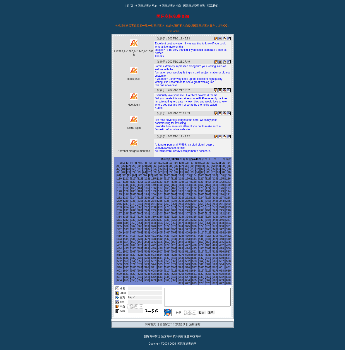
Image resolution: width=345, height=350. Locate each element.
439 (115, 235)
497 (142, 245)
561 (210, 254)
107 (183, 175)
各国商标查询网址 (146, 5)
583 (115, 261)
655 (115, 273)
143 (183, 181)
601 (115, 264)
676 (217, 277)
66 (200, 169)
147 (210, 181)
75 (126, 172)
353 (142, 219)
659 (142, 273)
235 (197, 197)
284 (163, 207)
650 (204, 270)
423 (129, 232)
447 (170, 235)
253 (197, 200)
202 (217, 191)
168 (231, 185)
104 (163, 175)
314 (122, 213)
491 (224, 242)
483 (170, 242)
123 (170, 178)
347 (224, 216)
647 (183, 270)
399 (210, 226)
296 (122, 210)
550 (136, 254)
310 (217, 210)
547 (115, 254)
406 (136, 229)
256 (217, 200)
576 (190, 258)
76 (131, 172)
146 (204, 181)
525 (210, 248)
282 (149, 207)
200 (204, 191)
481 (156, 242)
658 (136, 273)
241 (115, 200)
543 (210, 251)
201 (210, 191)
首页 (207, 159)
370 (136, 223)
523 (197, 248)
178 (176, 188)
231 (170, 197)
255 (210, 200)
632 (204, 267)
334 (136, 216)
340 (176, 216)
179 (183, 188)
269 (183, 204)
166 (217, 185)
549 (129, 254)
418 (217, 229)
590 (163, 261)
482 (163, 242)
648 (190, 270)
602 (122, 264)
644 (163, 270)
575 (183, 258)
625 (156, 267)
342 (190, 216)
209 (142, 194)
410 (163, 229)
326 (204, 213)
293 (224, 207)
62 (179, 169)
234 (190, 197)
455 (224, 235)
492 (231, 242)
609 (170, 264)
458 (122, 239)
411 (170, 229)
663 (170, 273)
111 (210, 175)
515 (142, 248)
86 (184, 172)
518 (163, 248)
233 (183, 197)
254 (204, 200)
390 (149, 226)
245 (142, 200)
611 (183, 264)
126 (190, 178)
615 (210, 264)
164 (204, 185)
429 (170, 232)
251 (183, 200)
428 (163, 232)
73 (115, 172)
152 (122, 185)
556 (176, 254)
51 (120, 169)
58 (157, 169)
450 (190, 235)
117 (129, 178)
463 (156, 239)
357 (170, 219)
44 (205, 166)
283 (156, 207)
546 (231, 251)
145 (197, 181)
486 (190, 242)
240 (231, 197)
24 (221, 162)
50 (115, 169)
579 (210, 258)
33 (147, 166)
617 (224, 264)
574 (176, 258)
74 (120, 172)
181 (197, 188)
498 (149, 245)
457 (115, 239)
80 (152, 172)
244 (136, 200)
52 (126, 169)
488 (204, 242)
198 (190, 191)
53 (131, 169)
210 (149, 194)
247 (156, 200)
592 (176, 261)
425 (142, 232)
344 (204, 216)
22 (210, 162)
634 (217, 267)
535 (156, 251)
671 (224, 273)
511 (115, 248)
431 (183, 232)
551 (142, 254)
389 (142, 226)
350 (122, 219)
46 (216, 166)
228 (149, 197)
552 (149, 254)
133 (115, 181)
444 (149, 235)
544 (217, 251)
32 (141, 166)
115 (115, 178)
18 (189, 162)
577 (197, 258)
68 (210, 169)
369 (129, 223)
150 (231, 181)
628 (176, 267)
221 (224, 194)
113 (224, 175)
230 (163, 197)
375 (170, 223)
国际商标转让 (152, 330)
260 (122, 204)
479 (142, 242)
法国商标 (166, 330)
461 (142, 239)
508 (217, 245)
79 (147, 172)
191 (142, 191)
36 (163, 166)
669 (210, 273)
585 (129, 261)
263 (142, 204)
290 (204, 207)
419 (224, 229)
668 (204, 273)
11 (152, 162)
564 (231, 254)
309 (210, 210)
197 (183, 191)
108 (190, 175)
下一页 (224, 159)
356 (163, 219)
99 (129, 175)
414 (190, 229)
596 (204, 261)
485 (183, 242)
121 (156, 178)
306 (190, 210)
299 (142, 210)
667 (197, 273)
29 (126, 166)
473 (224, 239)
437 (224, 232)
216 (190, 194)
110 (204, 175)
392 (163, 226)
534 (149, 251)
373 (156, 223)
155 (142, 185)
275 (224, 204)
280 (136, 207)
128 (204, 178)
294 (231, 207)
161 (183, 185)
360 (190, 219)
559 (197, 254)
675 (210, 277)
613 (197, 264)
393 (170, 226)
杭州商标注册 (181, 330)
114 (231, 175)
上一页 (215, 159)
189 (129, 191)
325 (197, 213)
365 (224, 219)
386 (122, 226)
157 (156, 185)
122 (163, 178)
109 (197, 175)
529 (115, 251)
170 (122, 188)
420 (231, 229)
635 (224, 267)
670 (217, 273)
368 (122, 223)
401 (224, 226)
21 (205, 162)
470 (204, 239)
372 (149, 223)
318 (149, 213)
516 (149, 248)
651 (210, 270)
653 (224, 270)
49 (231, 166)
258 (231, 200)
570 (149, 258)
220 (217, 194)
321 (170, 213)
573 (170, 258)
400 (217, 226)
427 (156, 232)
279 (129, 207)
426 (149, 232)
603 (129, 264)
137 (142, 181)
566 (122, 258)
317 (142, 213)
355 (156, 219)
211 (156, 194)
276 (231, 204)
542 (204, 251)
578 (204, 258)
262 (136, 204)
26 (231, 162)
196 (176, 191)
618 (231, 264)
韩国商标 (195, 330)
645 (170, 270)
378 (190, 223)
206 (122, 194)
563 (224, 254)
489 (210, 242)
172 (136, 188)
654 (231, 270)
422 (122, 232)
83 (168, 172)
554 (163, 254)
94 (226, 172)
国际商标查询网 (186, 337)
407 (142, 229)
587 (142, 261)
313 (115, 213)
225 (129, 197)
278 (122, 207)
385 (115, 226)
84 (173, 172)
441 (129, 235)
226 (136, 197)
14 (168, 162)
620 (122, 267)
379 (197, 223)
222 (231, 194)
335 (142, 216)
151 (115, 185)
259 (115, 204)
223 (115, 197)
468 (190, 239)
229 (156, 197)
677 (224, 277)
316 (136, 213)
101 (142, 175)
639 (129, 270)
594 (190, 261)
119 (142, 178)
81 (157, 172)
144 (190, 181)
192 (149, 191)
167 (224, 185)
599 (224, 261)
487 (197, 242)
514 (136, 248)
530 (122, 251)
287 (183, 207)
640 (136, 270)
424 (136, 232)
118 (136, 178)
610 (176, 264)
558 (190, 254)
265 (156, 204)
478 (136, 242)
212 (163, 194)
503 (183, 245)
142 (176, 181)
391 (156, 226)
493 (115, 245)
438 (231, 232)
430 (176, 232)
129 (210, 178)
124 (176, 178)
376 (176, 223)
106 (176, 175)
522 (190, 248)
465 (170, 239)
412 (176, 229)
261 (129, 204)
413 (183, 229)
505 (197, 245)
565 (115, 258)
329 (224, 213)
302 (163, 210)
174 (149, 188)
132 (231, 178)
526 (217, 248)
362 (204, 219)
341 (183, 216)
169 (115, 188)
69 (216, 169)
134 (122, 181)
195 (170, 191)
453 (210, 235)
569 (142, 258)
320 (163, 213)
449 (183, 235)
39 (179, 166)
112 (217, 175)
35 (157, 166)
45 (210, 166)
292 (217, 207)
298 (136, 210)
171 (129, 188)
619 (115, 267)
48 (226, 166)
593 (183, 261)
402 (231, 226)
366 (231, 219)
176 (163, 188)
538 (176, 251)
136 (136, 181)
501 (170, 245)
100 (136, 175)
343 (197, 216)
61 (173, 169)
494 (122, 245)
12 (157, 162)
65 (194, 169)
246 (149, 200)
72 (231, 169)
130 (217, 178)
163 (197, 185)
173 (142, 188)
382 (217, 223)
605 (142, 264)
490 (217, 242)
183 (210, 188)
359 (183, 219)
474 (231, 239)
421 (115, 232)
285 (170, 207)
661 (156, 273)
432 (190, 232)
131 (224, 178)
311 (224, 210)
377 (183, 223)
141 (170, 181)
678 (231, 277)
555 (170, 254)
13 (163, 162)
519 (170, 248)
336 (149, 216)
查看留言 (165, 318)
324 (190, 213)
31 (136, 166)
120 (149, 178)
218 (204, 194)
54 (136, 169)
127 (197, 178)
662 (163, 273)
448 (176, 235)
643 (156, 270)
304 (176, 210)
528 (231, 248)
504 (190, 245)
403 (115, 229)
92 (216, 172)
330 (231, 213)
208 (136, 194)
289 (197, 207)
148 (217, 181)
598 (217, 261)
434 (204, 232)
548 (122, 254)
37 (168, 166)
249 (170, 200)
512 (122, 248)
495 (129, 245)
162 (190, 185)
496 (136, 245)
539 (183, 251)
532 (136, 251)
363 (210, 219)
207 (129, 194)
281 (142, 207)
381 (210, 223)
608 (163, 264)
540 (190, 251)
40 (184, 166)
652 (217, 270)
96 (113, 175)
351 (129, 219)
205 (115, 194)
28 (120, 166)
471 (210, 239)
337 (156, 216)
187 (115, 191)
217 (197, 194)
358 (176, 219)
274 (217, 204)
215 (183, 194)
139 (156, 181)
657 (129, 273)
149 (224, 181)
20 (200, 162)
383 (224, 223)
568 (136, 258)
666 (190, 273)
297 (129, 210)
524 (204, 248)
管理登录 (179, 318)
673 (197, 277)
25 (226, 162)
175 (156, 188)
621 (129, 267)
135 (129, 181)
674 (204, 277)
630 (190, 267)
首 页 (130, 5)
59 (163, 169)
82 (163, 172)
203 (224, 191)
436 (217, 232)
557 (183, 254)
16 (179, 162)
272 (204, 204)
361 (197, 219)
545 (224, 251)
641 (142, 270)
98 (124, 175)
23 (216, 162)
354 (149, 219)
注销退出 (194, 318)
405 (129, 229)
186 (231, 188)
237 (210, 197)
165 (210, 185)
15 (173, 162)
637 (115, 270)
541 (197, 251)
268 (176, 204)
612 (190, 264)
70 (221, 169)
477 (129, 242)
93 (221, 172)
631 (197, 267)
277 (115, 207)
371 (142, 223)
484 (176, 242)
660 (149, 273)
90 (205, 172)
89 (200, 172)
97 (119, 175)
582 (231, 258)
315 (129, 213)
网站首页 (150, 318)
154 (136, 185)
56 (147, 169)
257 (224, 200)
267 (170, 204)
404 (122, 229)
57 (152, 169)
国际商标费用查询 (194, 5)
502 (176, 245)
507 (210, 245)
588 (149, 261)
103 (156, 175)
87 (189, 172)
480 (149, 242)
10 (147, 162)
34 (152, 166)
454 (217, 235)
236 (204, 197)
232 (176, 197)
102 (149, 175)
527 (224, 248)
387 (129, 226)
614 (204, 264)
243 (129, 200)
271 (197, 204)
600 (231, 261)
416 (204, 229)
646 (176, 270)
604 (136, 264)
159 (170, 185)
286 (176, 207)
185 (224, 188)
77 (136, 172)
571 (156, 258)
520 (176, 248)
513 (129, 248)
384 (231, 223)
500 (163, 245)
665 (183, 273)
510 (231, 245)
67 (205, 169)
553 (156, 254)
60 (168, 169)
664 (176, 273)
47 (221, 166)
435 (210, 232)
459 (129, 239)
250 (176, 200)
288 (190, 207)
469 (197, 239)
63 (184, 169)
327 (210, 213)
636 (231, 267)
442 (136, 235)
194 (163, 191)
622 (136, 267)
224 (122, 197)
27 (115, 166)
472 (217, 239)
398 (204, 226)
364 (217, 219)
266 (163, 204)
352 (136, 219)
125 (183, 178)
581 (224, 258)
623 (142, 267)
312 (231, 210)
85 (179, 172)
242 (122, 200)
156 (149, 185)
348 (231, 216)
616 (217, 264)
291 (210, 207)
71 (226, 169)
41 (189, 166)
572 (163, 258)
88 (194, 172)
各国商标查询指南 (170, 5)
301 (156, 210)
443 (142, 235)
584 (122, 261)
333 (129, 216)
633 (210, 267)
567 (129, 258)
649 (197, 270)
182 (204, 188)
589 (156, 261)
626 (163, 267)
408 (149, 229)
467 (183, 239)
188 (122, 191)
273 (210, 204)
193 (156, 191)
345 (210, 216)
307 (197, 210)
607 (156, 264)
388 (136, 226)
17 (184, 162)
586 (136, 261)
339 (170, 216)
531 (129, 251)
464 (163, 239)
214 (176, 194)
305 (183, 210)
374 (163, 223)
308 (204, 210)
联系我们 (212, 5)
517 (156, 248)
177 (170, 188)
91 (210, 172)
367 (115, 223)
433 (197, 232)
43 (200, 166)
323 (183, 213)
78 (141, 172)
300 (149, 210)
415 (197, 229)
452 (204, 235)
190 (136, 191)
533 (142, 251)
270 (190, 204)
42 (194, 166)
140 (163, 181)
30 (131, 166)
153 (129, 185)
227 (142, 197)
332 (122, 216)
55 (141, 169)
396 (190, 226)
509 (224, 245)
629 (183, 267)
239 (224, 197)
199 (197, 191)
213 (170, 194)
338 (163, 216)
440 (122, 235)
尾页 (231, 159)
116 (122, 178)
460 (136, 239)
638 (122, 270)
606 (149, 264)
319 (156, 213)
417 (210, 229)
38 (173, 166)
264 (149, 204)
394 (176, 226)
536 (163, 251)
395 (183, 226)
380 (204, 223)
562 (217, 254)
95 (231, 172)
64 (189, 169)
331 (115, 216)
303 (170, 210)
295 (115, 210)
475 (115, 242)
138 (149, 181)
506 (204, 245)
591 (170, 261)
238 (217, 197)
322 (176, 213)
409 (156, 229)
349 (115, 219)
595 (197, 261)
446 (163, 235)
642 (149, 270)
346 (217, 216)
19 (194, 162)
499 (156, 245)
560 (204, 254)
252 (190, 200)
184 (217, 188)
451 (197, 235)
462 (149, 239)
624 (149, 267)
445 (156, 235)
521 (183, 248)
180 (190, 188)
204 (231, 191)
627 (170, 267)
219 (210, 194)
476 (122, 242)
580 (217, 258)
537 (170, 251)
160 (176, 185)
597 (210, 261)
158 (163, 185)
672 (231, 273)
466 (176, 239)
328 (217, 213)
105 (170, 175)
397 (197, 226)
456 (231, 235)
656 (122, 273)
